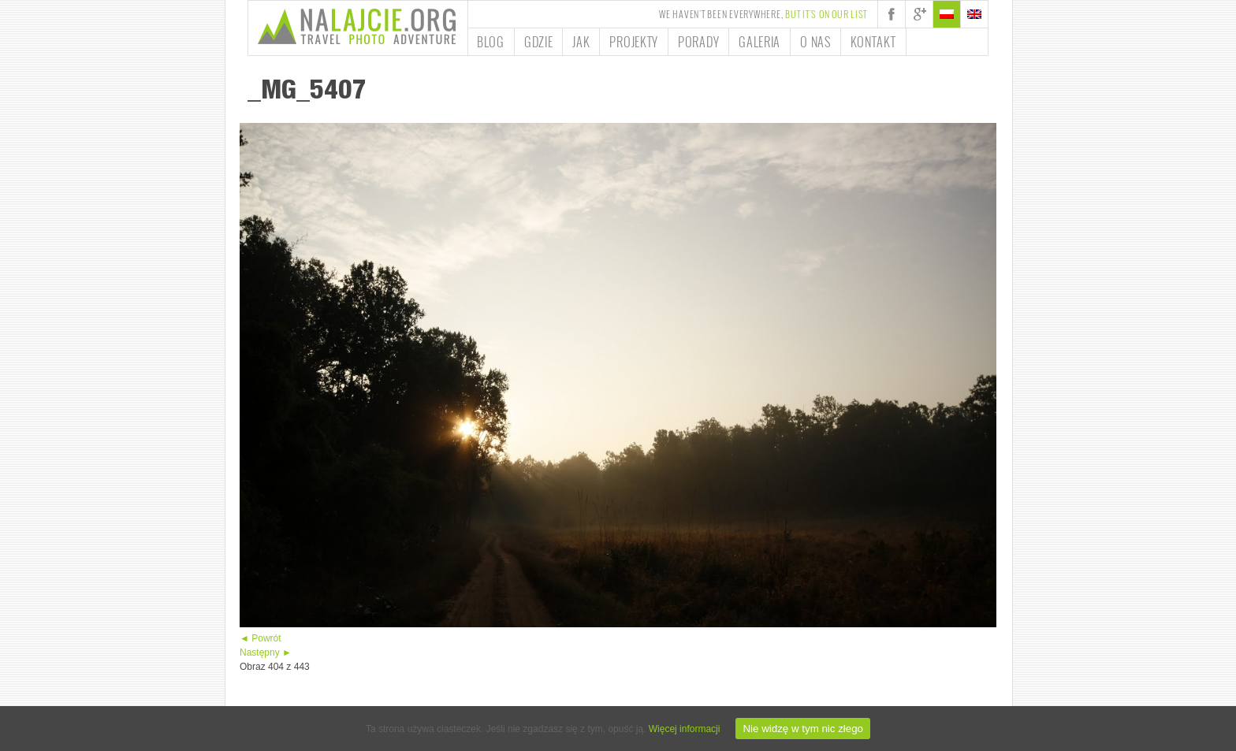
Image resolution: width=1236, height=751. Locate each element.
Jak (581, 41)
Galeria (759, 41)
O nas (815, 41)
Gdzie (538, 41)
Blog (490, 41)
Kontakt (873, 41)
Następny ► (266, 652)
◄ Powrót (260, 638)
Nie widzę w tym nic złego (803, 728)
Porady (698, 41)
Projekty (633, 41)
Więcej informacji (684, 728)
